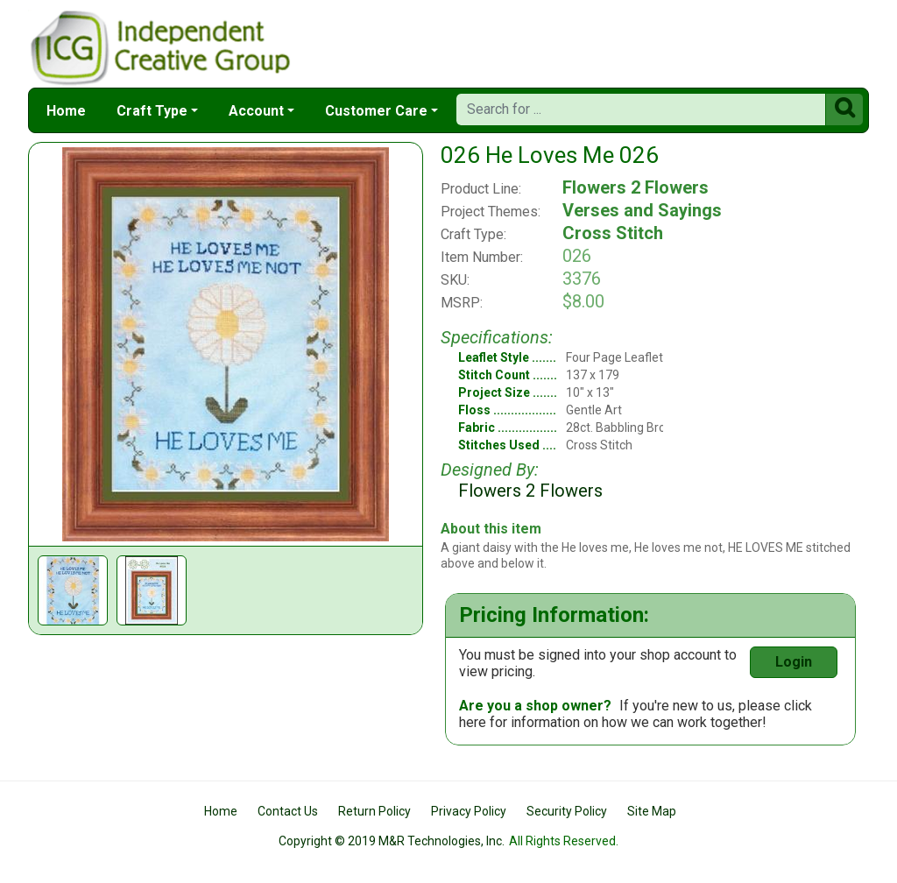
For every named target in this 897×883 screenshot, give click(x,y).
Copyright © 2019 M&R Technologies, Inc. (392, 841)
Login (793, 661)
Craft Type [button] (152, 110)
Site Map (651, 811)
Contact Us (288, 811)
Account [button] (256, 110)
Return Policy (374, 811)
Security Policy (566, 811)
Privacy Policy (468, 811)
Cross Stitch (612, 233)
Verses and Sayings (642, 210)
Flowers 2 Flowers (635, 187)
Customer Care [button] (376, 110)
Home (66, 110)
